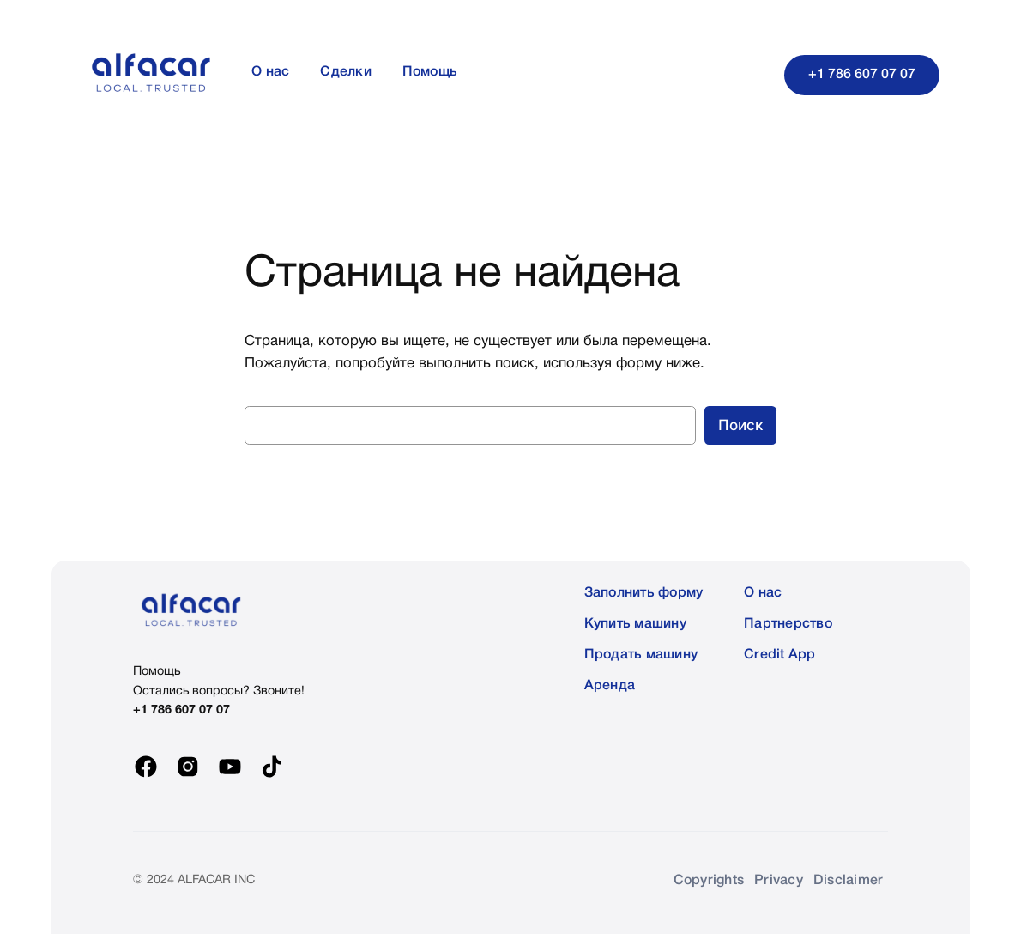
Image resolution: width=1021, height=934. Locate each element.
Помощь (156, 671)
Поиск (740, 425)
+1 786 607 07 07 (861, 75)
